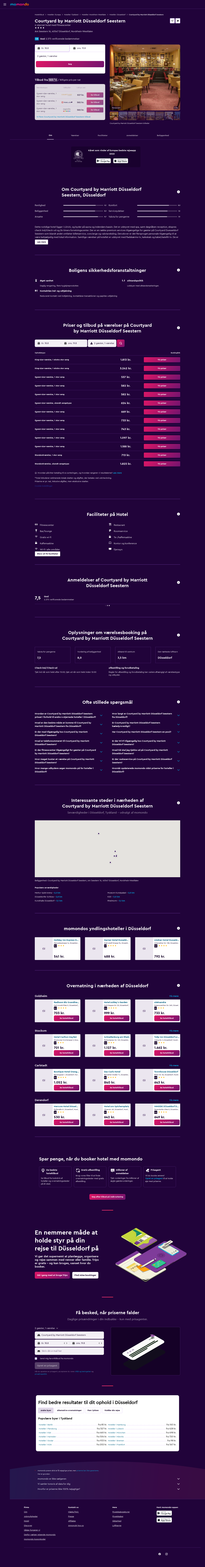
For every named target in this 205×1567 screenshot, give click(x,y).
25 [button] (63, 102)
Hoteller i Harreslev (47, 1437)
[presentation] (120, 161)
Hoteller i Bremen (116, 1441)
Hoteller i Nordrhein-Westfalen (94, 14)
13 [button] (77, 88)
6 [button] (77, 81)
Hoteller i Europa (54, 14)
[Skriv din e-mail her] (72, 1351)
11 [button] (63, 88)
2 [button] (98, 75)
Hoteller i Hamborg (117, 1425)
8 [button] (91, 81)
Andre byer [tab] (46, 1410)
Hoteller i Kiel (45, 1433)
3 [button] (56, 81)
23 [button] (98, 95)
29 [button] (91, 102)
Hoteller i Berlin (46, 1425)
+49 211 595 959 (43, 35)
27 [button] (77, 102)
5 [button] (70, 81)
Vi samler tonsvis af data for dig (109, 1484)
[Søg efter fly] (5, 13)
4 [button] (63, 81)
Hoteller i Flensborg (48, 1429)
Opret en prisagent (154, 1179)
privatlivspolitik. (41, 1374)
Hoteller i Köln (45, 1445)
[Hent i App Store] (120, 161)
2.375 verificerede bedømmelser (63, 39)
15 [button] (91, 88)
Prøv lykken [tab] (93, 1410)
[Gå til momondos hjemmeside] (19, 4)
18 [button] (64, 95)
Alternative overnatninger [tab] (69, 1410)
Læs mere (117, 473)
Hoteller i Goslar (46, 1441)
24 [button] (56, 102)
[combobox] (72, 1335)
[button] (5, 4)
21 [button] (84, 95)
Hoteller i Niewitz (116, 1437)
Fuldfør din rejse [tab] (112, 1410)
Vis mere (173, 996)
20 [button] (77, 95)
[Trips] (5, 39)
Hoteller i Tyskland (71, 14)
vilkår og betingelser (83, 1371)
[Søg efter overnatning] (5, 19)
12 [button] (70, 88)
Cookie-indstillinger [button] (43, 486)
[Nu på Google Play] (103, 161)
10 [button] (57, 88)
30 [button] (98, 102)
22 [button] (91, 95)
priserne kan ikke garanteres (88, 1470)
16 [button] (98, 88)
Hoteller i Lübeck (116, 1429)
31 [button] (57, 109)
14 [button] (84, 88)
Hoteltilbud (39, 14)
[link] (66, 1018)
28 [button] (84, 102)
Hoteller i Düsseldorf (117, 14)
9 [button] (98, 81)
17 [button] (57, 95)
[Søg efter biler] (5, 25)
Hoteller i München (116, 1433)
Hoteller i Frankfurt (116, 1445)
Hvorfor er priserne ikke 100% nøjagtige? (109, 1489)
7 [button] (84, 81)
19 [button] (70, 95)
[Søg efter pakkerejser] (5, 31)
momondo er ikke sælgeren (109, 1479)
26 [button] (70, 102)
